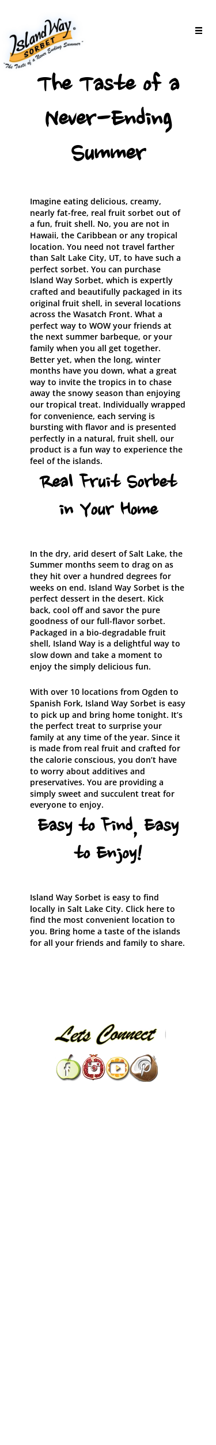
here (155, 908)
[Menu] (195, 32)
